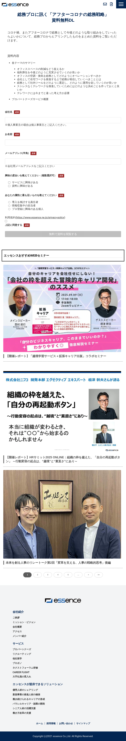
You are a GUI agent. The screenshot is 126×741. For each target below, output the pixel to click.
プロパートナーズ (22, 649)
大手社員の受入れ (22, 676)
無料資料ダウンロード (111, 4)
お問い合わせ (105, 4)
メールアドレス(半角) (17, 153)
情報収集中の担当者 (22, 205)
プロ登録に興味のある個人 (25, 209)
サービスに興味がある (23, 182)
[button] (121, 4)
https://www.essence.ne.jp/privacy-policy (40, 217)
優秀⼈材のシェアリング (25, 690)
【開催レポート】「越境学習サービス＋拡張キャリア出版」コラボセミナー (56, 356)
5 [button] (68, 575)
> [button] (88, 575)
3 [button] (47, 575)
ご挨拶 (16, 617)
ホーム (39, 723)
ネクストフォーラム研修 (25, 667)
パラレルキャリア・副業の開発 (29, 703)
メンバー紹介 (19, 636)
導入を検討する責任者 (23, 202)
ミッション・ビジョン (24, 622)
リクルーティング (22, 654)
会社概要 (17, 626)
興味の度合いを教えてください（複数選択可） (31, 175)
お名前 (8, 134)
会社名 (8, 111)
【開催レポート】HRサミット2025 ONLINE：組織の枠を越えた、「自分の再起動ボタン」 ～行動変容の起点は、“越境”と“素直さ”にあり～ (63, 459)
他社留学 (17, 658)
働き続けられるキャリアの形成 (29, 699)
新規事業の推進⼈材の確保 (26, 694)
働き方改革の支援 (22, 713)
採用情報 (51, 723)
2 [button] (37, 575)
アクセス (17, 631)
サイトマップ (83, 723)
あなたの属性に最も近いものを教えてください (31, 195)
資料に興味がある (20, 185)
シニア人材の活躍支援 (24, 708)
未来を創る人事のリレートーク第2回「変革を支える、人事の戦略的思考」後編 (58, 562)
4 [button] (57, 575)
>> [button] (99, 575)
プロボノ (17, 663)
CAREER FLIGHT (21, 672)
